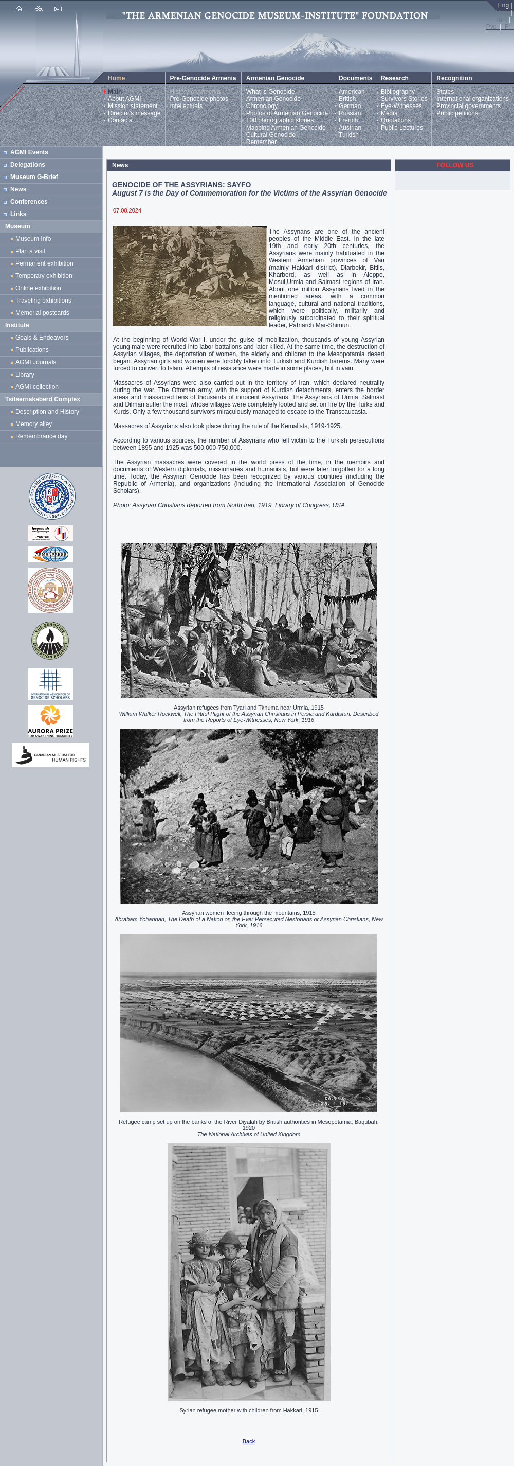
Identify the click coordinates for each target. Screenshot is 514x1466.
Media (389, 113)
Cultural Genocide (271, 134)
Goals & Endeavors (41, 337)
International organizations (472, 98)
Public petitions (457, 113)
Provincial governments (468, 106)
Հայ (503, 12)
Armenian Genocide (273, 98)
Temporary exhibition (43, 275)
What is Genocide (270, 91)
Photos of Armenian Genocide (287, 113)
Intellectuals (186, 106)
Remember (261, 142)
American (352, 91)
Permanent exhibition (44, 263)
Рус (491, 26)
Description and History (47, 411)
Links (18, 214)
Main (115, 91)
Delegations (27, 164)
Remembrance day (41, 436)
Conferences (29, 201)
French (348, 120)
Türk (501, 19)
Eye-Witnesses (401, 106)
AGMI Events (29, 152)
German (350, 106)
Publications (32, 350)
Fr (507, 26)
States (445, 91)
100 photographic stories (280, 120)
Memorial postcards (43, 312)
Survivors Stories (404, 98)
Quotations (396, 120)
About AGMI (124, 98)
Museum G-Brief (34, 177)
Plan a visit (30, 251)
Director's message (134, 113)
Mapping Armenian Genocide (286, 127)
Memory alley (33, 424)
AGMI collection (37, 387)
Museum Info (33, 238)
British (347, 98)
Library (24, 374)
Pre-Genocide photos (199, 98)
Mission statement (133, 106)
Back (249, 1441)
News (18, 189)
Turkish (349, 134)
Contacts (120, 120)
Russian (350, 113)
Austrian (350, 127)
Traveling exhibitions (45, 300)
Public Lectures (402, 127)
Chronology (262, 106)
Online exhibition (39, 288)
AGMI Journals (37, 362)
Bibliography (398, 91)
